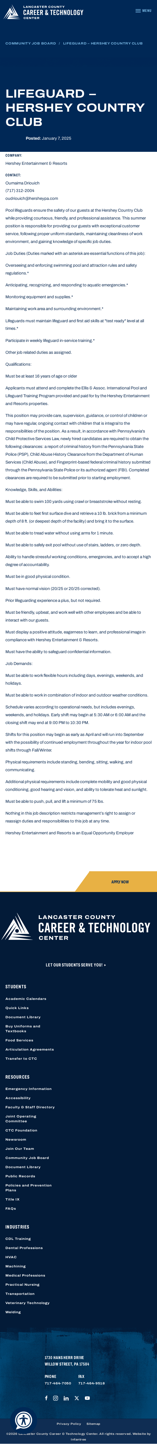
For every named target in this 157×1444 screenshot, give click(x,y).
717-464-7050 (58, 1383)
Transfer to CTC (21, 1059)
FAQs (10, 1208)
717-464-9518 (91, 1383)
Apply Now (120, 882)
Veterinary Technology (27, 1303)
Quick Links (17, 1008)
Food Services (19, 1040)
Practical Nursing (22, 1285)
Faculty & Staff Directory (30, 1107)
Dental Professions (24, 1248)
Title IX (12, 1199)
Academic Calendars (25, 999)
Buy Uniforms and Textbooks (22, 1028)
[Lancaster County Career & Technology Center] (43, 13)
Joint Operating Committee (20, 1118)
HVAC (11, 1257)
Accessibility (18, 1098)
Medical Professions (25, 1275)
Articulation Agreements (29, 1049)
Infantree (78, 1439)
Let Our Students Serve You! (75, 965)
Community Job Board (30, 43)
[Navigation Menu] (143, 11)
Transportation (20, 1294)
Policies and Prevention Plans (28, 1188)
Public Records (20, 1176)
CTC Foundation (21, 1130)
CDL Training (18, 1239)
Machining (15, 1266)
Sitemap (93, 1423)
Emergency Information (28, 1089)
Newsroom (15, 1139)
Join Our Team (19, 1149)
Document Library (23, 1017)
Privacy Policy (69, 1423)
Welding (13, 1312)
